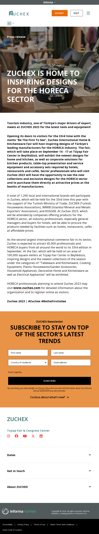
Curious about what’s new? (49, 397)
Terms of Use (39, 524)
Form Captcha (15, 372)
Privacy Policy (43, 388)
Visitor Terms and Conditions (62, 524)
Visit (76, 13)
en (9, 23)
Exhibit (59, 13)
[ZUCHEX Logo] (19, 12)
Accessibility (8, 524)
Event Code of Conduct (12, 530)
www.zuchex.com (26, 288)
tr (13, 23)
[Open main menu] (89, 13)
